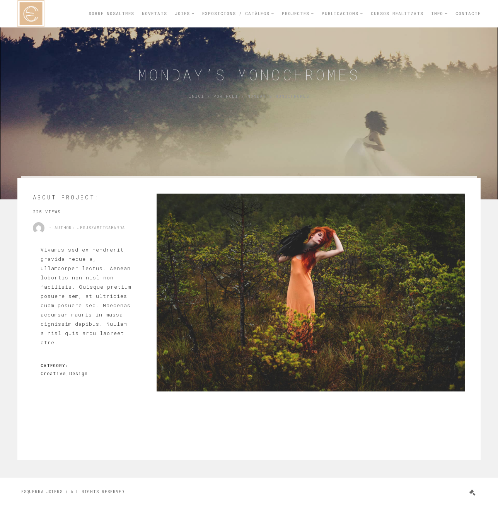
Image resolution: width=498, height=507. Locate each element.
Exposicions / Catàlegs (238, 13)
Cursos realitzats (397, 13)
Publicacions (342, 13)
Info (439, 13)
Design (78, 373)
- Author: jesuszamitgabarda (87, 227)
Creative (53, 373)
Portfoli (225, 96)
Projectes (298, 13)
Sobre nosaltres (111, 13)
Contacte (468, 13)
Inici (196, 96)
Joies (184, 13)
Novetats (154, 13)
